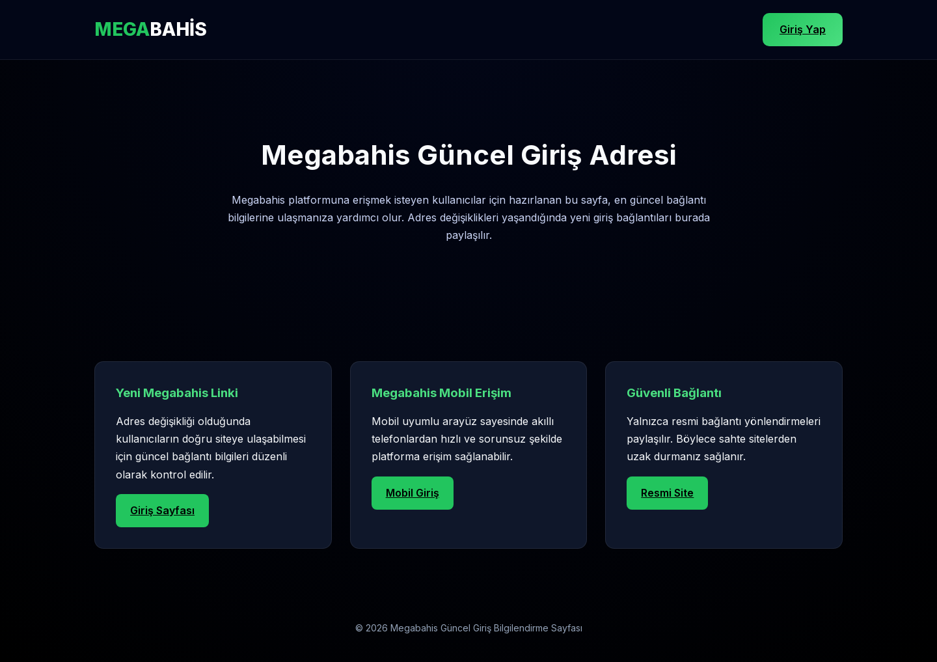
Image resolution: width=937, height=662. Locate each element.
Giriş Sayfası (162, 510)
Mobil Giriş (412, 492)
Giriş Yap (803, 29)
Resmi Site (667, 492)
